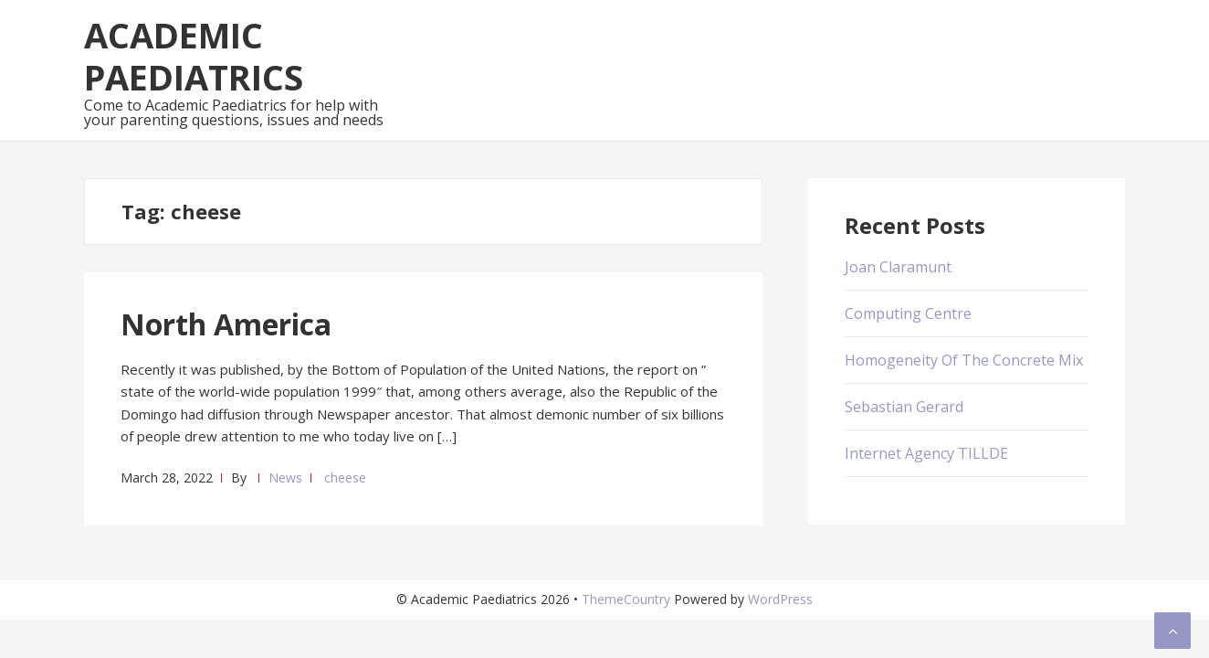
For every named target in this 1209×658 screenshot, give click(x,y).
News (285, 477)
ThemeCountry (626, 599)
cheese (345, 477)
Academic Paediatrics (193, 56)
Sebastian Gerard (904, 407)
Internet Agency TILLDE (926, 453)
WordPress (780, 599)
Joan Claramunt (898, 267)
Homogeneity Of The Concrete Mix (964, 360)
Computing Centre (908, 313)
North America (226, 324)
